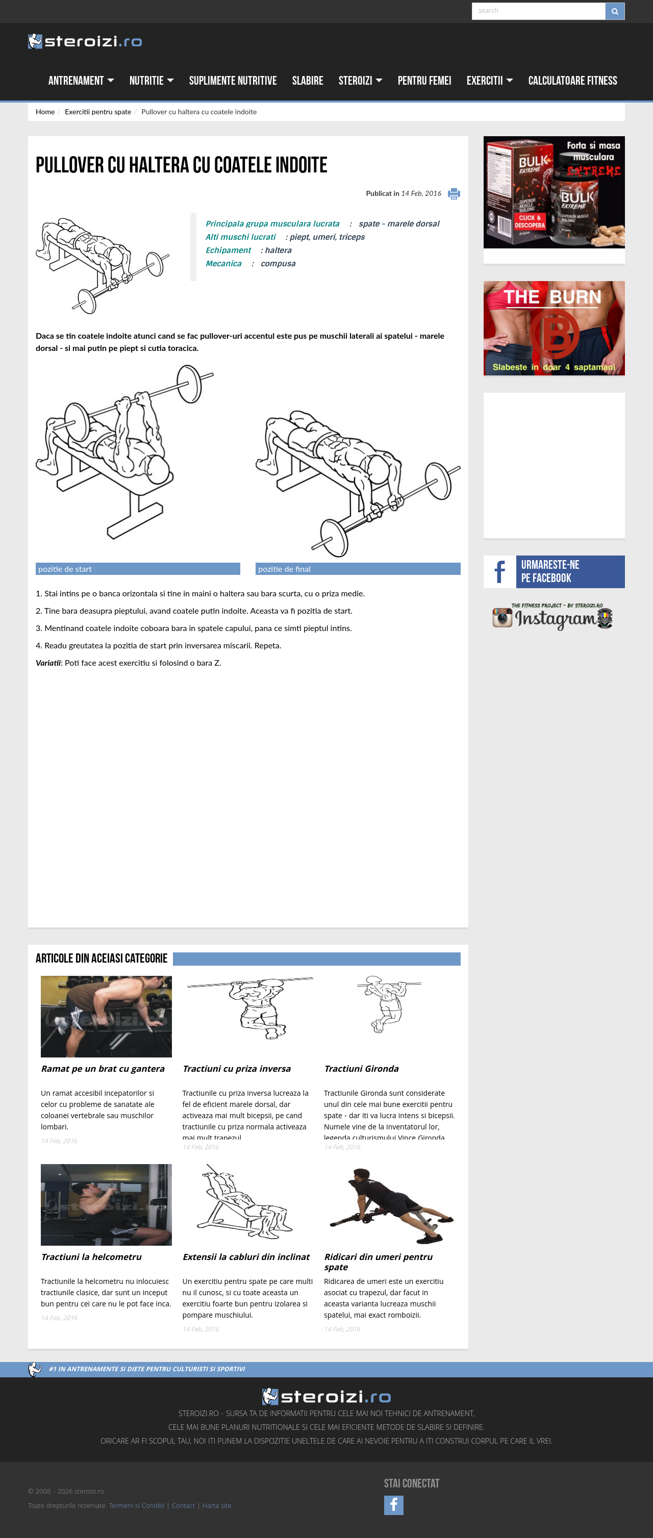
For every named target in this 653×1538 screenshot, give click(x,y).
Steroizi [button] (361, 80)
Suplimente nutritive (233, 80)
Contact (183, 1506)
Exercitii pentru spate (98, 111)
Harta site (217, 1506)
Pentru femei (424, 80)
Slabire (307, 80)
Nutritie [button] (152, 80)
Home (45, 111)
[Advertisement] (554, 464)
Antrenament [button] (81, 80)
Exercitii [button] (490, 80)
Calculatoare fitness (573, 80)
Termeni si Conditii (136, 1506)
